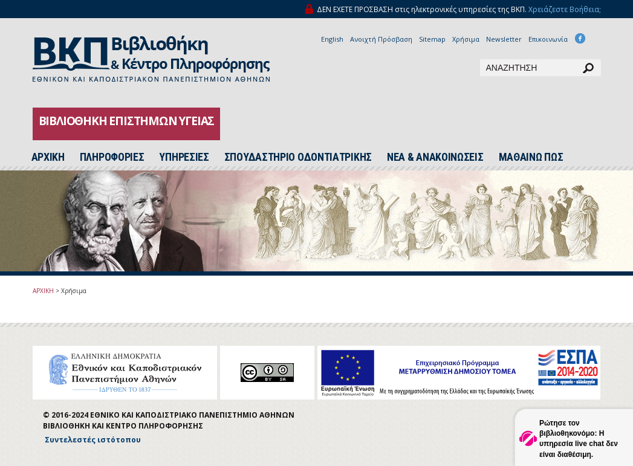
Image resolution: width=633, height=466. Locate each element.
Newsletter (504, 39)
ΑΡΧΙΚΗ (43, 290)
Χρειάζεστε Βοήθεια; (564, 9)
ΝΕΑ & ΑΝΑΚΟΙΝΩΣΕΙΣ (435, 157)
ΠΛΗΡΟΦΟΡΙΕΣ (112, 157)
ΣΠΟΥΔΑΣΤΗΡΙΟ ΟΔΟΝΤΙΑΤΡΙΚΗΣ (298, 157)
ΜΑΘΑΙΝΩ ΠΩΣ (531, 157)
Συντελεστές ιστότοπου (93, 440)
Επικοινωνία (548, 39)
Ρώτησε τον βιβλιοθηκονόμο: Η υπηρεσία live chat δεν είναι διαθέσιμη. (578, 438)
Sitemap (432, 39)
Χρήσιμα (465, 39)
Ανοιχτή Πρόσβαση (381, 39)
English (332, 39)
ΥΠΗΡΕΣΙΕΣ (184, 157)
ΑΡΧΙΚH (48, 157)
